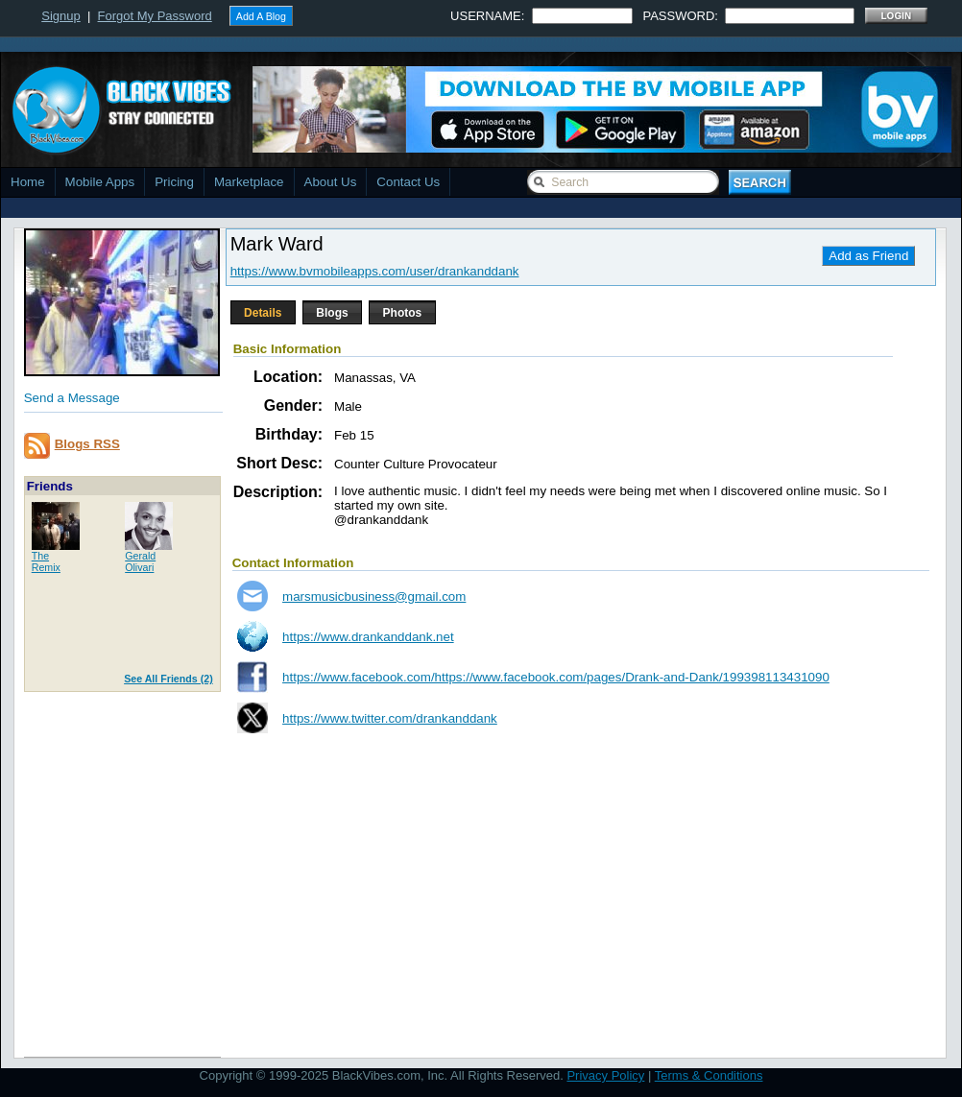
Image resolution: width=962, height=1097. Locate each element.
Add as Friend (868, 256)
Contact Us (408, 182)
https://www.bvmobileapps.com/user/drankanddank (374, 271)
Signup (60, 16)
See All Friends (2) (168, 678)
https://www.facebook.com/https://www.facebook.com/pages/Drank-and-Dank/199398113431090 (556, 677)
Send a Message (72, 398)
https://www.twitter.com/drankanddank (389, 718)
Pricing (174, 182)
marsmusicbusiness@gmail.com (374, 596)
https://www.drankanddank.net (368, 637)
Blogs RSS (87, 444)
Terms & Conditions (709, 1075)
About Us (330, 182)
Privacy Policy (605, 1075)
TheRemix (46, 561)
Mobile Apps (100, 182)
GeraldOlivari (140, 561)
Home (28, 182)
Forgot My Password (155, 16)
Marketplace (249, 182)
